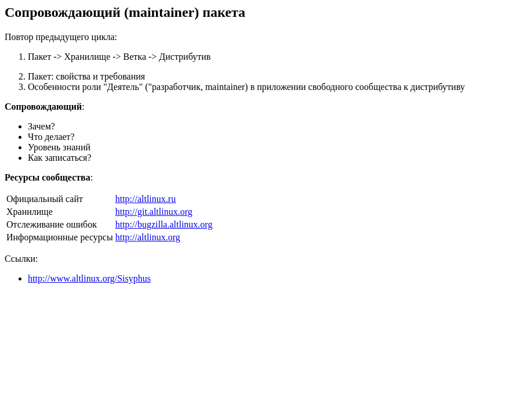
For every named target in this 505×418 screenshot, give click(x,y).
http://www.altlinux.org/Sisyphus (89, 278)
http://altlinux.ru (145, 199)
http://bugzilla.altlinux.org (164, 224)
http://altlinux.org (147, 237)
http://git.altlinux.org (153, 212)
